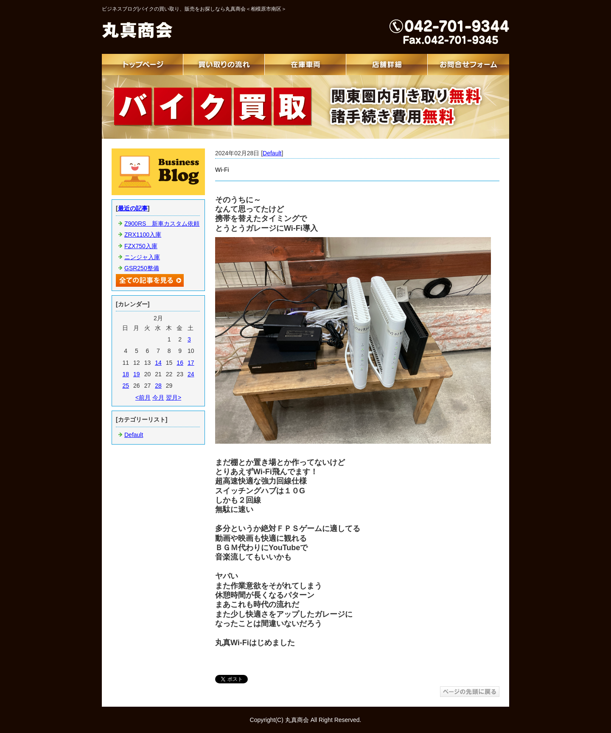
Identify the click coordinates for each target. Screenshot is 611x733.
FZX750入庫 (140, 246)
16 (180, 362)
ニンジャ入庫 (142, 257)
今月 (158, 397)
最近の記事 (133, 208)
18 (125, 374)
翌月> (173, 397)
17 (191, 362)
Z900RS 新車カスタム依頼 (161, 223)
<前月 (143, 397)
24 (191, 374)
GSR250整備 (141, 268)
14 (158, 362)
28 (158, 385)
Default (272, 153)
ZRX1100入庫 (142, 234)
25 (125, 385)
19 (136, 374)
